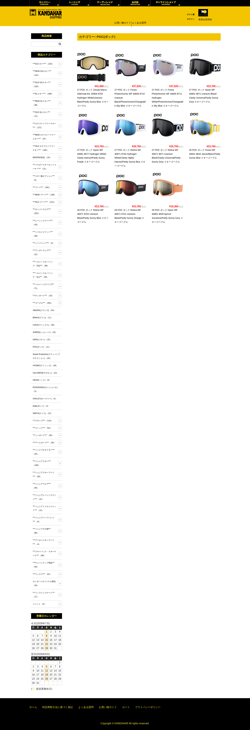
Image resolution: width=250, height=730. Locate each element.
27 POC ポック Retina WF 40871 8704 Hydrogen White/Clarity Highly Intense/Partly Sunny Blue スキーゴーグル (129, 158)
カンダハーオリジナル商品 (44, 583)
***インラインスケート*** (44, 595)
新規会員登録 (205, 19)
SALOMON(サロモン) (45, 373)
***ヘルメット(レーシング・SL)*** (43, 275)
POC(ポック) (42, 347)
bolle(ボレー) (41, 406)
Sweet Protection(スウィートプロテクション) (46, 356)
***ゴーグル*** (43, 303)
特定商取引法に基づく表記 (57, 707)
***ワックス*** (42, 574)
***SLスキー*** (43, 94)
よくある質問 (140, 19)
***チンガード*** (43, 296)
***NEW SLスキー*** (42, 103)
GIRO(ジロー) (42, 339)
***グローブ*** (43, 421)
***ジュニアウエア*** (42, 486)
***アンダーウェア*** (42, 252)
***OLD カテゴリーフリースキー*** (44, 148)
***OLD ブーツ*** (44, 202)
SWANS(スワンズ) (44, 310)
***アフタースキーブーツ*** (43, 542)
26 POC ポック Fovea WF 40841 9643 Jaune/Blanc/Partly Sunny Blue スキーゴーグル (204, 154)
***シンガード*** (43, 435)
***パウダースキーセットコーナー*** (44, 167)
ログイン (191, 19)
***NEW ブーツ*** (44, 195)
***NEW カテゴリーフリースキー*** (44, 137)
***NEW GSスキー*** (42, 73)
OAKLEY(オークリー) (45, 399)
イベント (39, 604)
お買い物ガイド (122, 19)
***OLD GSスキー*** (42, 84)
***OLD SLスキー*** (41, 114)
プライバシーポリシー (148, 707)
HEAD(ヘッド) (42, 380)
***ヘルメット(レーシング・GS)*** (43, 264)
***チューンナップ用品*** (44, 565)
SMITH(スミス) (42, 413)
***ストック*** (42, 428)
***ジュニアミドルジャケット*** (44, 508)
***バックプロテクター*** (44, 452)
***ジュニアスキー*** (42, 463)
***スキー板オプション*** (44, 178)
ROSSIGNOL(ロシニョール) (45, 389)
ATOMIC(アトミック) (45, 365)
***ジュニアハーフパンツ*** (43, 519)
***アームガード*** (44, 443)
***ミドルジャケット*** (43, 234)
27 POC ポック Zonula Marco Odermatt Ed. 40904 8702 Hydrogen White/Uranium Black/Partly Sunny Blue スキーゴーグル (92, 98)
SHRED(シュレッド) (45, 332)
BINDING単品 (42, 157)
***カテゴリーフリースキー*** (44, 125)
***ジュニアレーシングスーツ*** (44, 497)
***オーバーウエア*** (42, 211)
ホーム (33, 707)
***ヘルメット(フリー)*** (43, 286)
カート (126, 707)
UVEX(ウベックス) (44, 325)
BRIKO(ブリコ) (42, 318)
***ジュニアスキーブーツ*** (43, 474)
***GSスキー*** (43, 64)
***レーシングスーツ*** (43, 223)
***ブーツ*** (42, 187)
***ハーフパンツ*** (43, 243)
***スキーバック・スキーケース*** (44, 553)
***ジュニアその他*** (42, 531)
